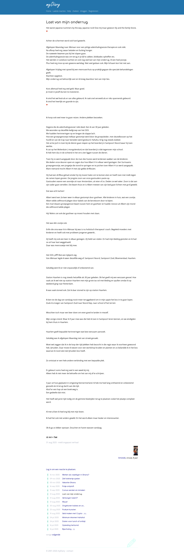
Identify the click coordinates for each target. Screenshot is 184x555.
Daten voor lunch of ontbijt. (74, 521)
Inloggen (83, 11)
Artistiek (122, 458)
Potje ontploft (68, 486)
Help (69, 11)
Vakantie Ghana (69, 482)
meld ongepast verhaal (68, 442)
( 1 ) (74, 529)
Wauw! (64, 502)
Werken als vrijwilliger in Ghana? (75, 475)
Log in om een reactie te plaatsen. (61, 469)
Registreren (93, 11)
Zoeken (76, 11)
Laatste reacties (59, 11)
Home (48, 11)
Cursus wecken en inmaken (73, 490)
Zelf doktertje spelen (71, 479)
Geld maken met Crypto (72, 513)
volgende (56, 534)
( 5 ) (85, 513)
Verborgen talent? (70, 498)
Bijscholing (66, 529)
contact (70, 551)
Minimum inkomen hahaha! (73, 517)
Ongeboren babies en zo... (73, 506)
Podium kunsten (69, 510)
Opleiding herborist (70, 525)
